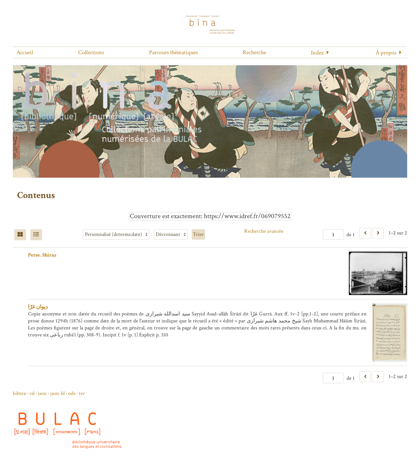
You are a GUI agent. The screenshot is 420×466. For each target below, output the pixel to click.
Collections (91, 52)
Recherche (254, 52)
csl (31, 393)
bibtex (19, 393)
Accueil (25, 52)
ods (71, 393)
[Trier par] (116, 234)
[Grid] (20, 234)
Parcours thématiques (173, 52)
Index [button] (317, 53)
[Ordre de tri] (171, 234)
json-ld (57, 393)
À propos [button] (386, 53)
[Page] (333, 234)
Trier (198, 234)
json (42, 393)
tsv (82, 393)
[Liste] (36, 234)
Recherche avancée (264, 231)
